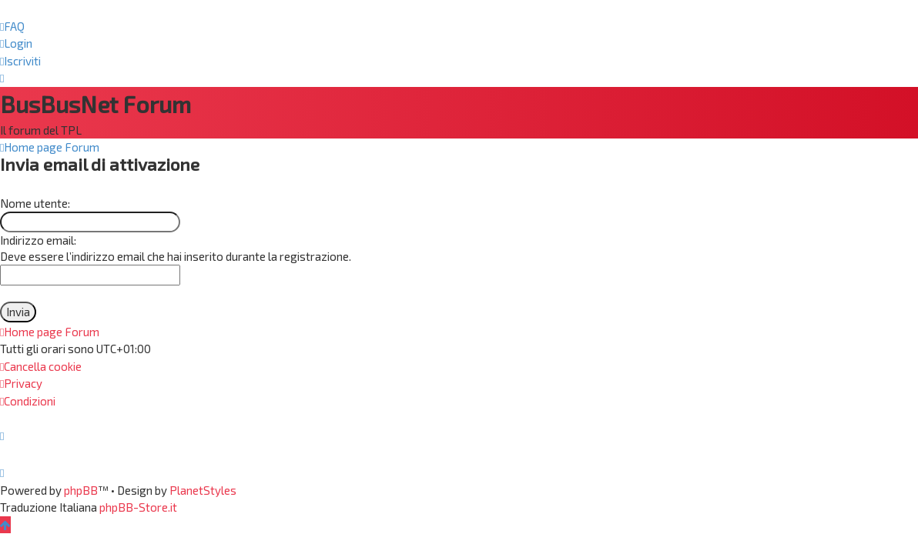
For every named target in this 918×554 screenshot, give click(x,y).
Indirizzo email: (38, 240)
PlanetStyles (202, 490)
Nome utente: (35, 203)
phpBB (81, 490)
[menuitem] (12, 26)
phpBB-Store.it (138, 507)
